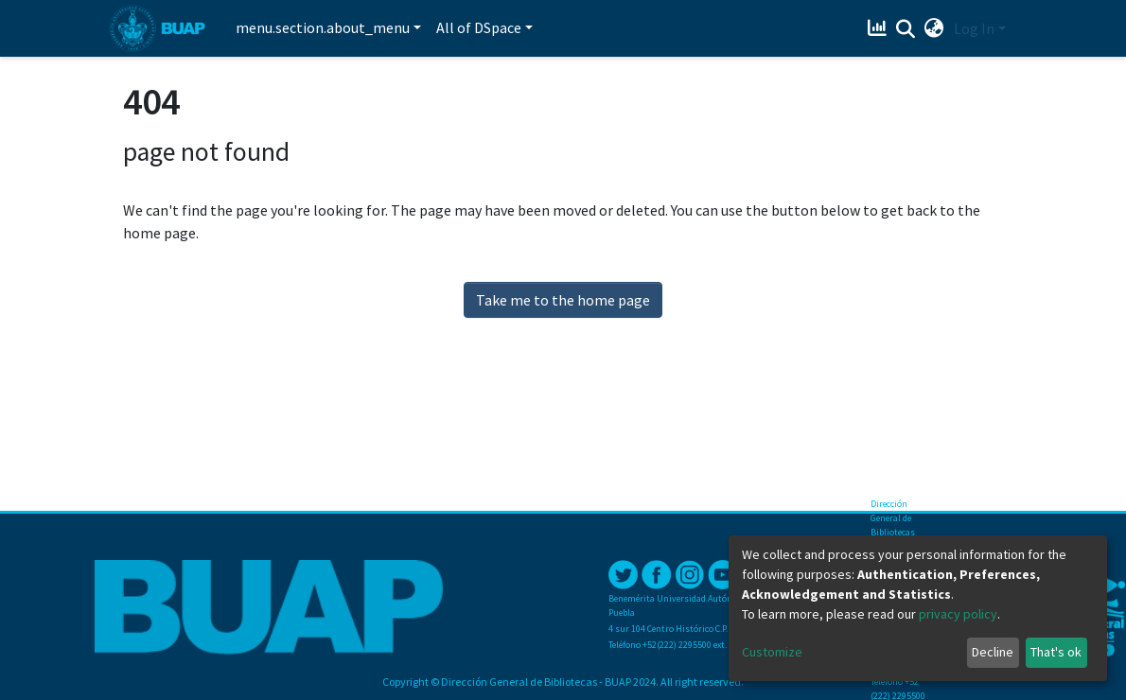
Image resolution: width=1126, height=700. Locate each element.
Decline (992, 651)
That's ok (1056, 651)
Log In (974, 28)
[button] (934, 28)
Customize (772, 651)
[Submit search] (906, 29)
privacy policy (958, 613)
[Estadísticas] (879, 28)
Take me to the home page (563, 299)
